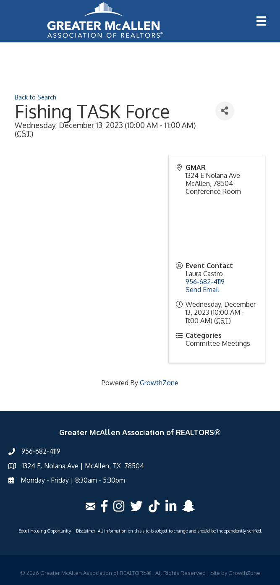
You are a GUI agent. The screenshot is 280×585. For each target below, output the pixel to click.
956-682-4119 (205, 281)
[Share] (224, 111)
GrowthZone (159, 383)
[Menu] (261, 20)
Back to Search (35, 97)
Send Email (202, 289)
